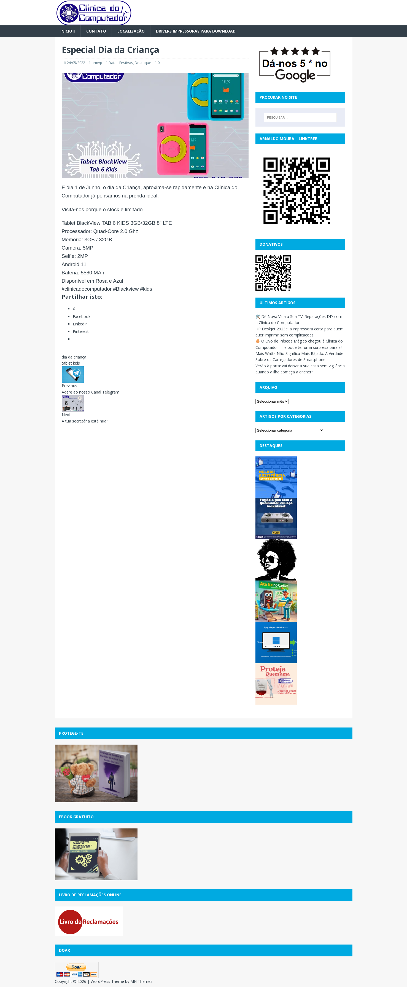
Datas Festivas (121, 62)
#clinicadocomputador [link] (87, 289)
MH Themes (141, 981)
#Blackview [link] (126, 289)
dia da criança (74, 357)
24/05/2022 (76, 62)
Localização (131, 31)
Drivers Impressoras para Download (196, 31)
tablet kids (71, 363)
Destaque (143, 62)
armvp (96, 62)
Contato (96, 31)
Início (66, 31)
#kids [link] (146, 289)
